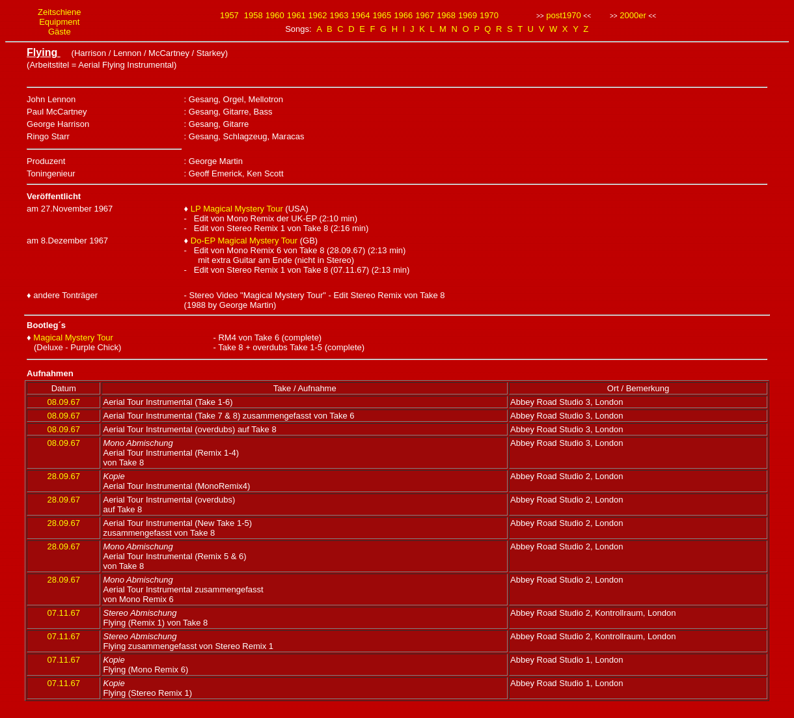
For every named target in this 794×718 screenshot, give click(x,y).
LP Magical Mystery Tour (237, 209)
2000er (633, 15)
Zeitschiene (59, 12)
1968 (446, 15)
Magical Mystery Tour (73, 337)
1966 (403, 15)
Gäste (59, 31)
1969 (467, 15)
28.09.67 (63, 476)
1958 (253, 15)
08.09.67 (63, 402)
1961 (296, 15)
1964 (360, 15)
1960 (275, 15)
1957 (229, 15)
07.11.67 (63, 613)
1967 (424, 15)
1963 (339, 15)
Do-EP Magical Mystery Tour (244, 240)
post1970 (563, 15)
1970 (489, 15)
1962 (317, 15)
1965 (381, 15)
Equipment (59, 22)
